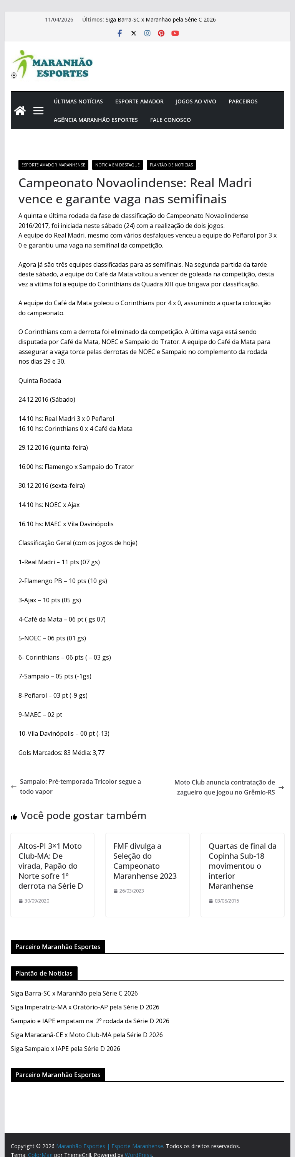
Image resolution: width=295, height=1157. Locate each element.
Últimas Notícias (78, 101)
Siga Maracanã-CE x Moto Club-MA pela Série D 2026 (87, 1035)
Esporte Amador (139, 101)
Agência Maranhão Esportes (96, 119)
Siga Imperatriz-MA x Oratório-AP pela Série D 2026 (85, 1007)
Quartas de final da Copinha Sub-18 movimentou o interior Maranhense (243, 866)
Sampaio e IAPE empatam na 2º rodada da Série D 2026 (90, 1021)
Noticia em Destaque (117, 165)
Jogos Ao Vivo (196, 101)
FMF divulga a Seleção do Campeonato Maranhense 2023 (145, 861)
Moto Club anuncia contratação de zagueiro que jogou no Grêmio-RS (229, 787)
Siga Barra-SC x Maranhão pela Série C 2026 (161, 19)
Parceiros (243, 101)
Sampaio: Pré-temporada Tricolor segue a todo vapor (76, 786)
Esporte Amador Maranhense (53, 165)
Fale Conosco (170, 119)
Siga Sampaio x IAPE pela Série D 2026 (65, 1048)
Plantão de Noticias (171, 165)
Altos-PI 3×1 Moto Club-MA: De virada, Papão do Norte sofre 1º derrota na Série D (50, 866)
